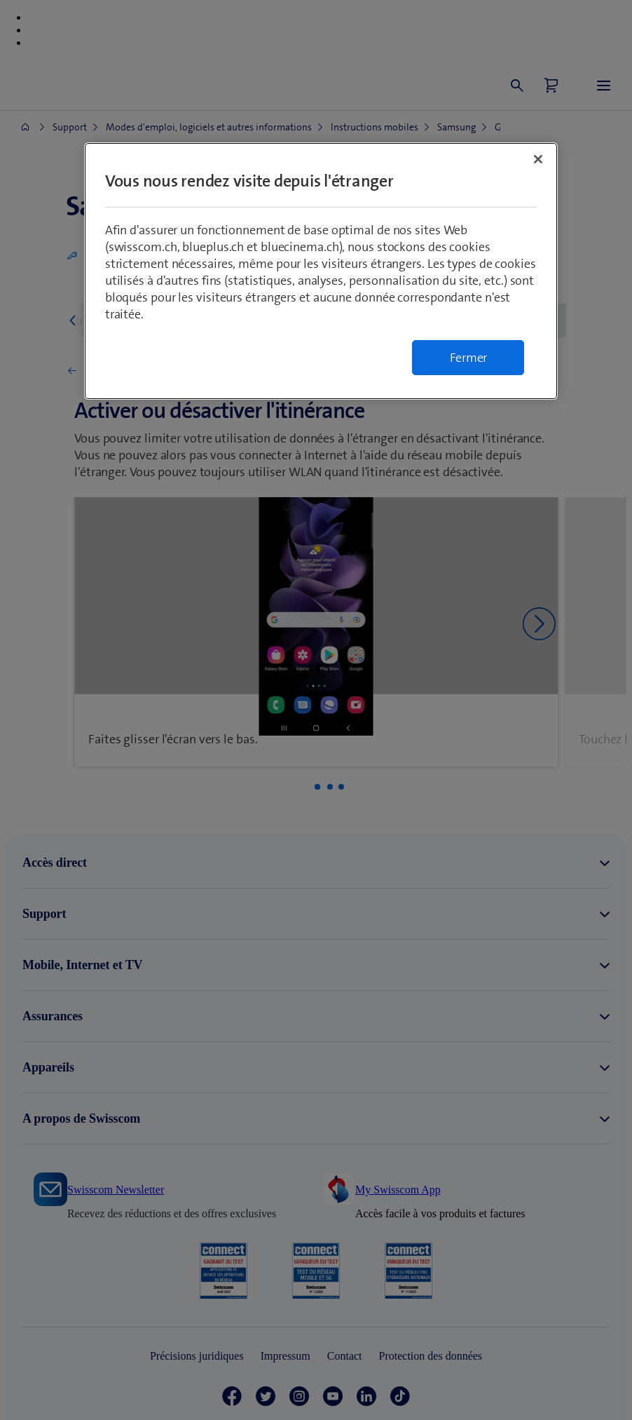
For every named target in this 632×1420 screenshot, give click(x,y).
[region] (321, 271)
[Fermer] (538, 159)
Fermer (469, 357)
